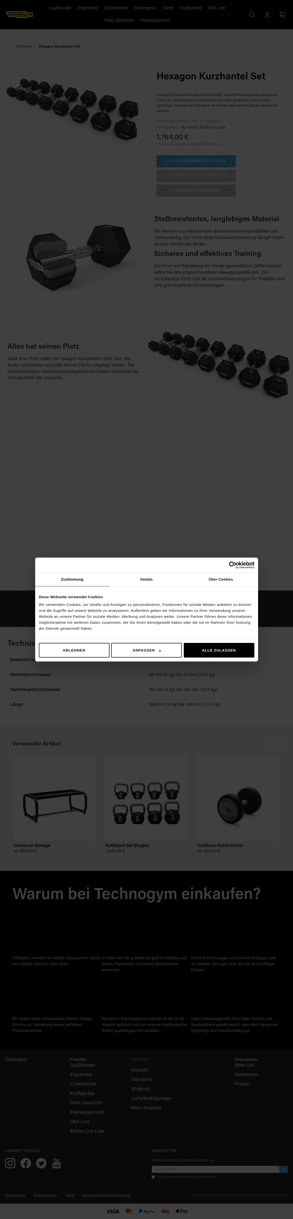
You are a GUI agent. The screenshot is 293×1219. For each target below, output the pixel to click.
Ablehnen (74, 650)
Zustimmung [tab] (72, 579)
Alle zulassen (219, 650)
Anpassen (147, 650)
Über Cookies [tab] (221, 579)
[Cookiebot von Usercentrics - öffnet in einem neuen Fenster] (232, 565)
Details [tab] (146, 579)
